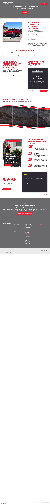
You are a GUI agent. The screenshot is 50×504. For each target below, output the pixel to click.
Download (41, 97)
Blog (14, 242)
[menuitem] (3, 264)
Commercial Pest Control (17, 236)
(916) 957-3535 (44, 1)
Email (37, 97)
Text (34, 97)
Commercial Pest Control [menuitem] (23, 3)
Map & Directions (27, 240)
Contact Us (15, 243)
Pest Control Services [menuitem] (36, 3)
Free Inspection (16, 237)
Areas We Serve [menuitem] (30, 3)
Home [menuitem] (16, 3)
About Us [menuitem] (19, 3)
